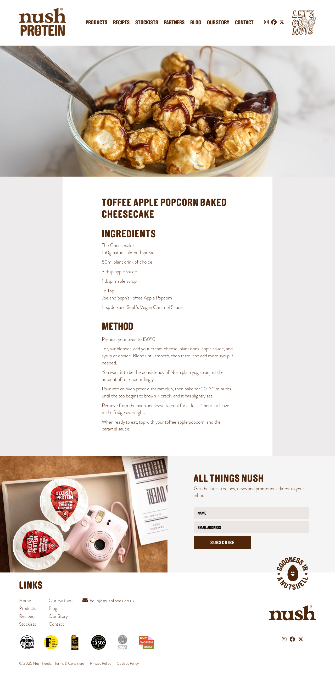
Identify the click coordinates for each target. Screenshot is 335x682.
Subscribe (222, 543)
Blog (195, 23)
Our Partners (61, 600)
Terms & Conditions (70, 663)
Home (25, 600)
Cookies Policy (128, 663)
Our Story (218, 23)
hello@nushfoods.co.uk (112, 600)
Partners (174, 23)
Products (96, 23)
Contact (244, 23)
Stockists (146, 23)
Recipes (121, 23)
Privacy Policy (100, 663)
